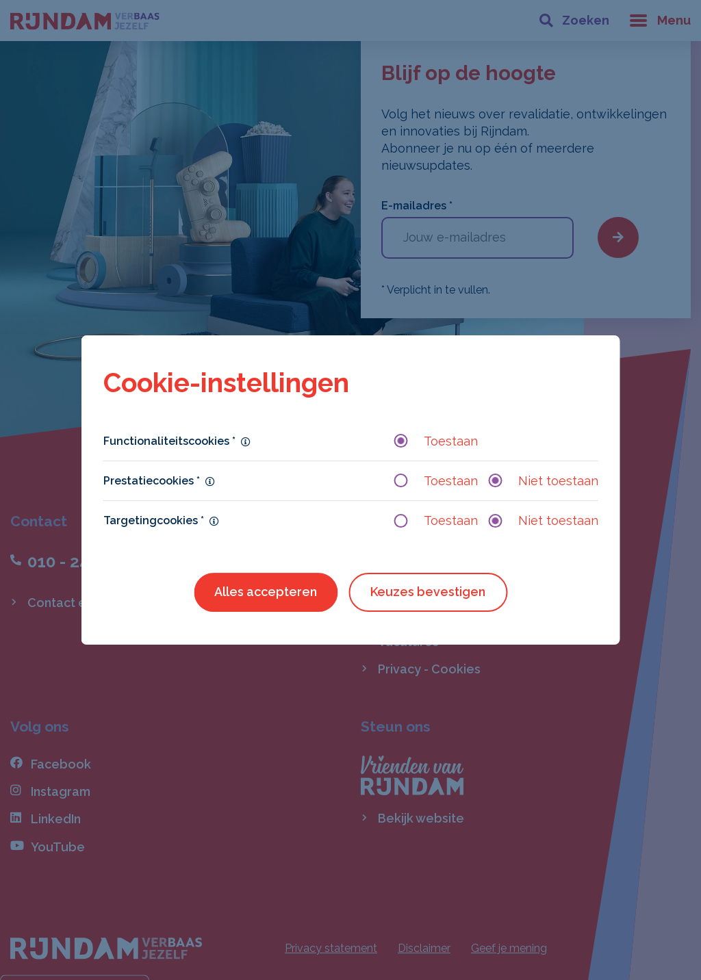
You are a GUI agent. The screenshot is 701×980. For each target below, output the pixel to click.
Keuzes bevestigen (427, 591)
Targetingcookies (153, 520)
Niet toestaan (543, 481)
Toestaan (436, 441)
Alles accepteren (265, 591)
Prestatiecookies (151, 480)
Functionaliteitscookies (169, 441)
